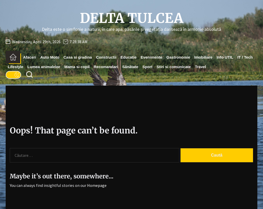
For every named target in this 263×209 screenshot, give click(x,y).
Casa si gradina (77, 57)
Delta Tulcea (131, 18)
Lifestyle (15, 67)
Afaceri (29, 57)
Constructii (106, 57)
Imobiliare (203, 57)
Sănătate (130, 67)
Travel (200, 67)
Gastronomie (178, 57)
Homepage (97, 185)
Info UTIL (225, 57)
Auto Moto (49, 57)
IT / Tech (245, 57)
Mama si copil (76, 67)
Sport (147, 67)
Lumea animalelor (43, 67)
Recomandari (106, 67)
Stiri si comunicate (174, 67)
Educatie (128, 57)
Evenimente (151, 57)
